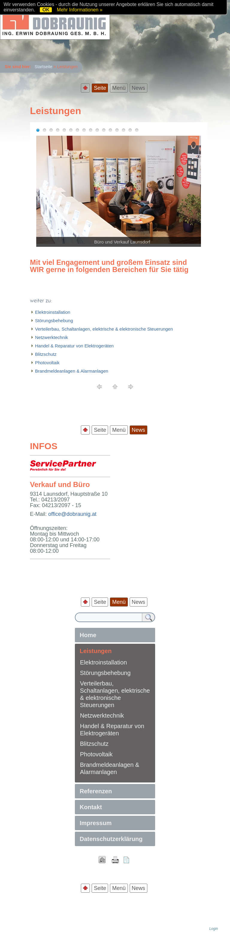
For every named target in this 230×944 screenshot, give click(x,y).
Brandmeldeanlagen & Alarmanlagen (71, 371)
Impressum (96, 823)
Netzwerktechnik (51, 337)
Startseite (43, 66)
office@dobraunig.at (72, 514)
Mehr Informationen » (79, 9)
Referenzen (96, 791)
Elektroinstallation (52, 312)
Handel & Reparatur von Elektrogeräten (74, 345)
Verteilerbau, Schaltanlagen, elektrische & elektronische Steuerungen (104, 328)
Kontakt (91, 807)
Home (88, 635)
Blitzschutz (46, 354)
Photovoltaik (47, 362)
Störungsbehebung (54, 320)
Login (213, 929)
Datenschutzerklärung (111, 839)
